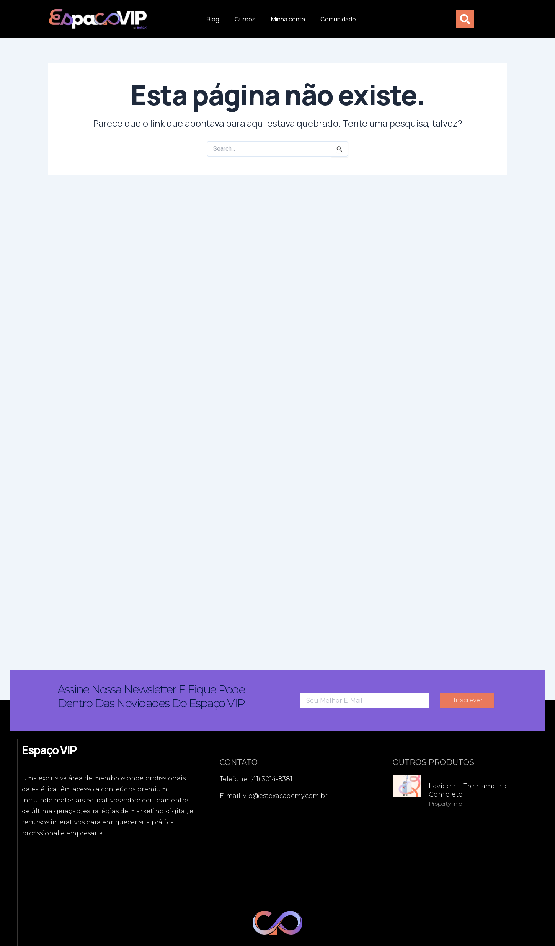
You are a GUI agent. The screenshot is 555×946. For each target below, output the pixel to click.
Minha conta (288, 19)
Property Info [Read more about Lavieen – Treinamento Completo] (445, 803)
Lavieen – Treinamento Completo (469, 790)
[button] (465, 19)
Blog (213, 19)
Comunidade (338, 19)
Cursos (245, 19)
